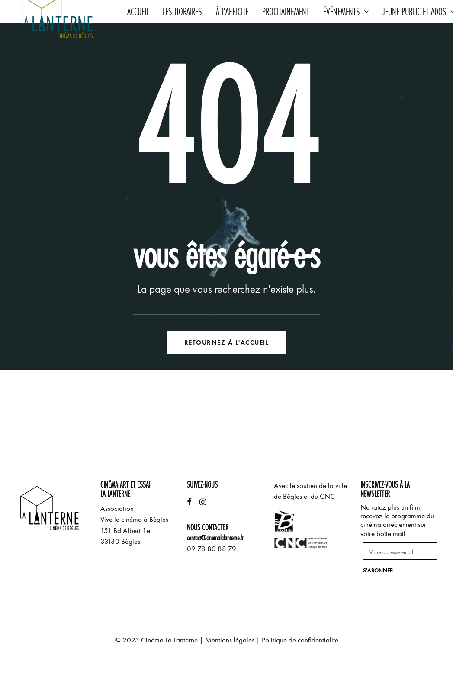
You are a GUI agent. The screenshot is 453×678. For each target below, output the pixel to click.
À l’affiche (232, 11)
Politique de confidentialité (300, 640)
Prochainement (285, 11)
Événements (346, 11)
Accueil (138, 11)
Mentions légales (229, 640)
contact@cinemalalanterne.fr (215, 538)
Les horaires (182, 11)
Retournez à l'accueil (226, 342)
